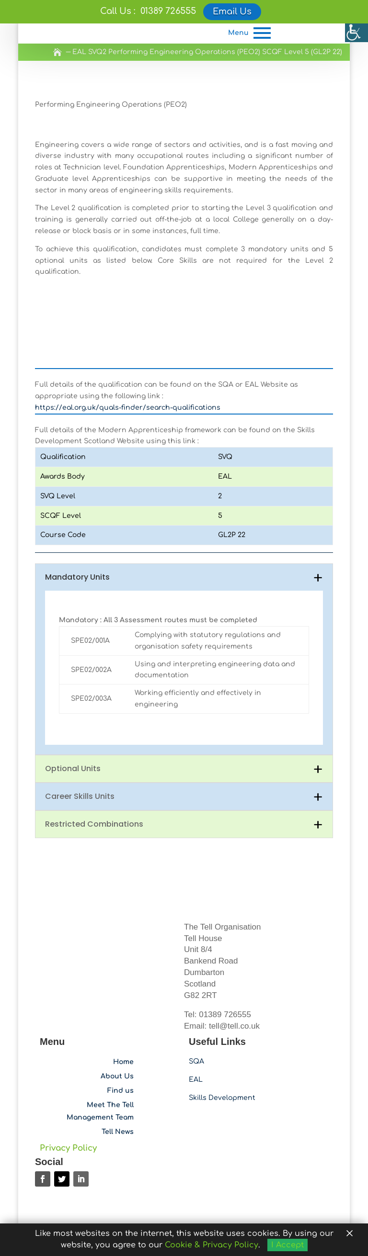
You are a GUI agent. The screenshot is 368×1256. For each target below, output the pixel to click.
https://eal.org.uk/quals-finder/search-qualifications (127, 393)
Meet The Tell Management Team (100, 1097)
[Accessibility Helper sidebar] (356, 30)
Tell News (118, 1117)
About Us (117, 1062)
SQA (196, 1047)
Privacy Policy (68, 1134)
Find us (120, 1076)
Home (123, 1048)
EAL (196, 1065)
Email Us (232, 11)
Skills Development (222, 1084)
